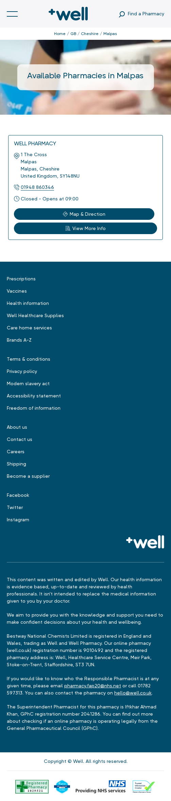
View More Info (86, 228)
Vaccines (17, 291)
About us (17, 427)
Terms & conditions (28, 359)
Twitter (15, 507)
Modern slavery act (28, 383)
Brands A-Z (19, 340)
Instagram (18, 519)
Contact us (19, 439)
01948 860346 (37, 187)
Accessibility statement (34, 395)
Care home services (29, 327)
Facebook (18, 495)
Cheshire (90, 34)
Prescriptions (21, 278)
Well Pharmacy (35, 143)
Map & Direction (84, 214)
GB (73, 34)
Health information (28, 303)
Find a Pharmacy (146, 13)
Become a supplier (28, 476)
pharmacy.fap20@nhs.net (92, 685)
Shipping (16, 464)
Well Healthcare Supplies (35, 315)
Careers (15, 451)
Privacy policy (22, 371)
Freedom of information (34, 408)
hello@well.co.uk (133, 693)
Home (60, 34)
